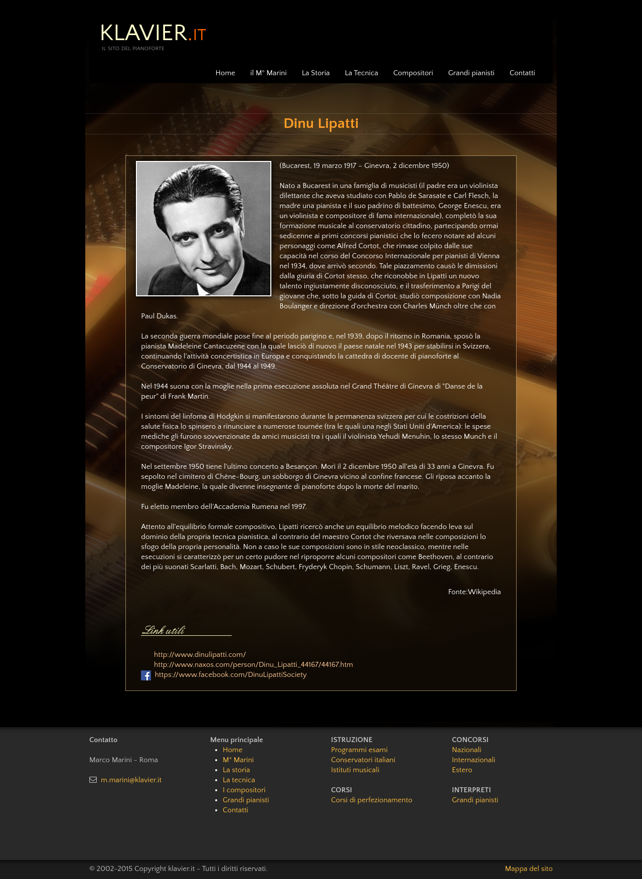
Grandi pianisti (471, 73)
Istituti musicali (355, 770)
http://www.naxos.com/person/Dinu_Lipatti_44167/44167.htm (253, 664)
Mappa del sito (529, 868)
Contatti (522, 73)
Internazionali (473, 760)
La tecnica (239, 780)
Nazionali (467, 750)
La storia (236, 770)
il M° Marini (268, 73)
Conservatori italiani (363, 760)
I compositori (244, 790)
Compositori (413, 73)
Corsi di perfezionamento (371, 800)
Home (225, 73)
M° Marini (238, 760)
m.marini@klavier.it (131, 780)
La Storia (316, 73)
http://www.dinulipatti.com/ (200, 654)
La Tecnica (361, 73)
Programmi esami (359, 750)
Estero (462, 770)
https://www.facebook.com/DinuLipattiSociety (231, 674)
